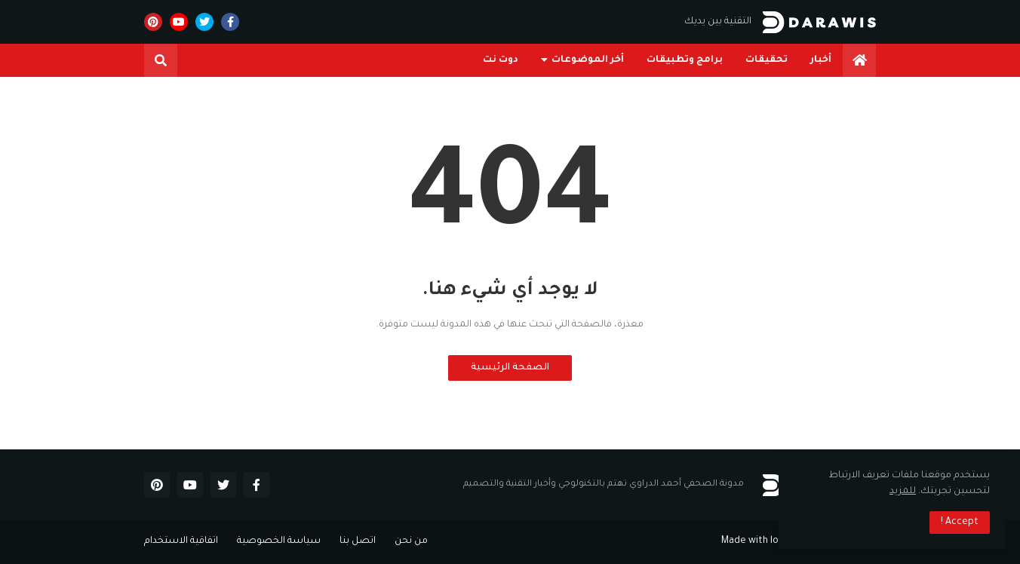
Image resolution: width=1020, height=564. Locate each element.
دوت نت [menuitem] (500, 60)
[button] (160, 60)
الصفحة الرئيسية (510, 368)
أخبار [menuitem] (820, 60)
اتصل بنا (357, 541)
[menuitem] (859, 60)
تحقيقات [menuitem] (766, 60)
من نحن (411, 541)
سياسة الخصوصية (279, 541)
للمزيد (902, 491)
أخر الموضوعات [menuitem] (587, 60)
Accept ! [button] (960, 522)
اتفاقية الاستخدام (181, 541)
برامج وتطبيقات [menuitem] (685, 60)
